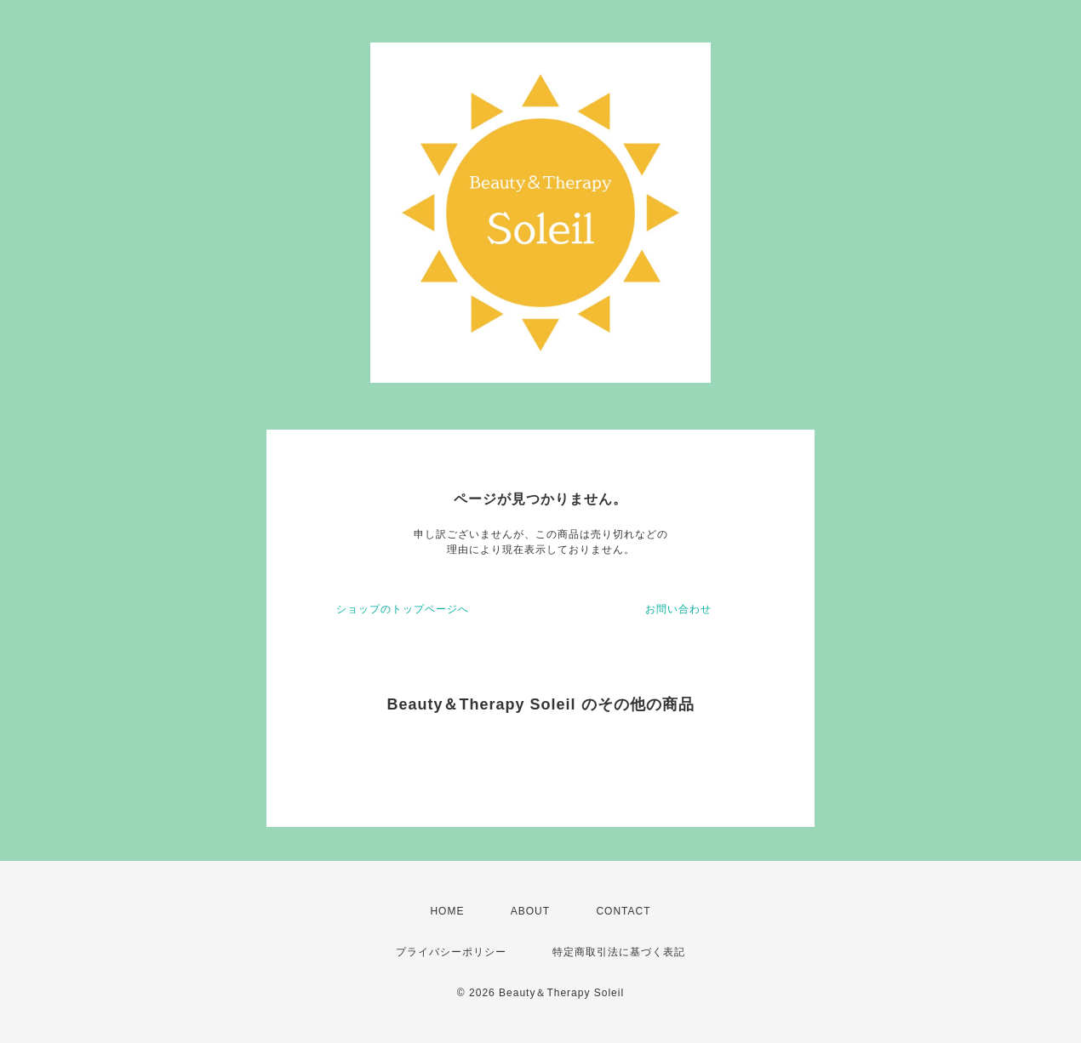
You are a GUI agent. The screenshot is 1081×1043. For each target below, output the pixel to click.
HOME (447, 911)
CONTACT (623, 911)
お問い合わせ (678, 609)
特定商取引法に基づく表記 (618, 952)
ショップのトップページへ (402, 609)
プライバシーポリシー (451, 952)
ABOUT (530, 911)
